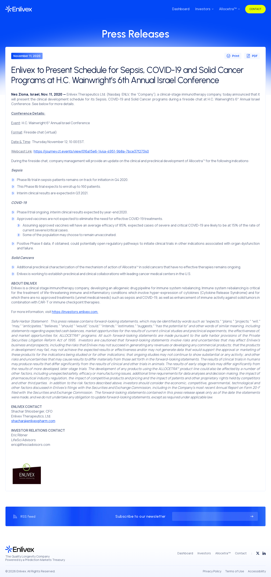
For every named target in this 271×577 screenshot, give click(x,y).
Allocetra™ (228, 9)
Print (233, 56)
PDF (252, 56)
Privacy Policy (212, 571)
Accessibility (257, 571)
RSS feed (28, 516)
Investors (202, 9)
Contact (255, 9)
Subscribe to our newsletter (140, 516)
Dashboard (180, 9)
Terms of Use (234, 571)
